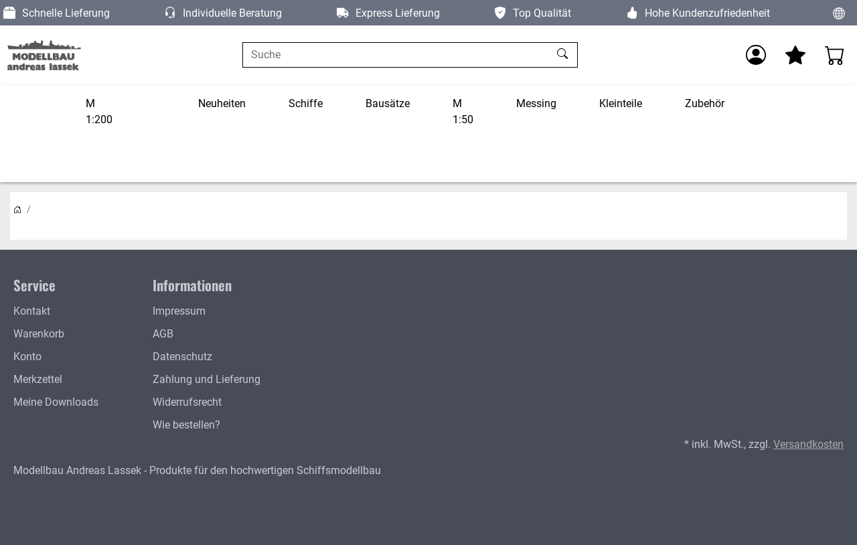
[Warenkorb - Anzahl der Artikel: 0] (835, 55)
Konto (27, 356)
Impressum (179, 311)
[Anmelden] (756, 55)
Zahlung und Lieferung (206, 379)
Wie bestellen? (186, 424)
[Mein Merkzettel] (795, 55)
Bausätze (388, 103)
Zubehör (704, 103)
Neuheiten (222, 103)
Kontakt (31, 311)
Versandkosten (808, 444)
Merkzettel (37, 379)
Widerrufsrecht (187, 402)
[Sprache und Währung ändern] (839, 12)
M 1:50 (463, 111)
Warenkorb (38, 333)
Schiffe (306, 103)
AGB (163, 333)
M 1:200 (99, 111)
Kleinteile (620, 103)
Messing (536, 103)
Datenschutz (182, 356)
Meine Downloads (55, 402)
